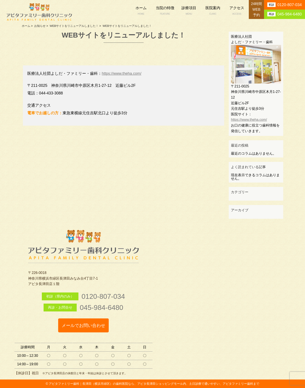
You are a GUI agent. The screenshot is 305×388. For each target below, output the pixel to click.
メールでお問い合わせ (83, 325)
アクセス (237, 11)
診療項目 (189, 11)
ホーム (141, 11)
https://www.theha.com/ (121, 73)
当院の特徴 (165, 11)
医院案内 (213, 11)
